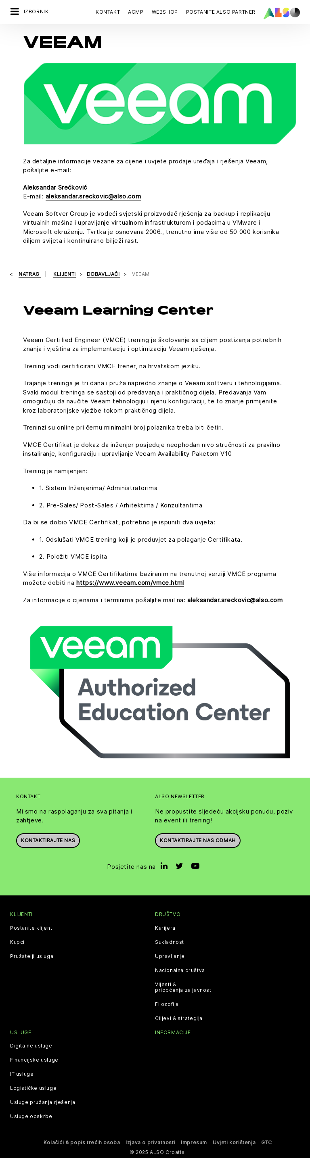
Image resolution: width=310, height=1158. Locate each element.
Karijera (165, 928)
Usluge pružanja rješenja (42, 1102)
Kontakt (108, 12)
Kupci (17, 942)
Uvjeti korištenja (234, 1142)
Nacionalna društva (180, 970)
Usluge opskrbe (31, 1116)
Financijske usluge (34, 1059)
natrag (30, 274)
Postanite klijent (31, 928)
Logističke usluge (33, 1088)
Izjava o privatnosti (150, 1142)
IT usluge (22, 1074)
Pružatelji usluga (31, 956)
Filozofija (167, 1004)
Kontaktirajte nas (48, 840)
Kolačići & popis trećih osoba (82, 1142)
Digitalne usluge (31, 1045)
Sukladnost (169, 942)
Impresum (194, 1142)
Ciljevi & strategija (179, 1018)
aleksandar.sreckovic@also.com (93, 196)
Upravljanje (170, 956)
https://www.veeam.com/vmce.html (130, 582)
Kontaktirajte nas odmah (198, 840)
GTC (266, 1142)
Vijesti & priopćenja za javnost (183, 987)
